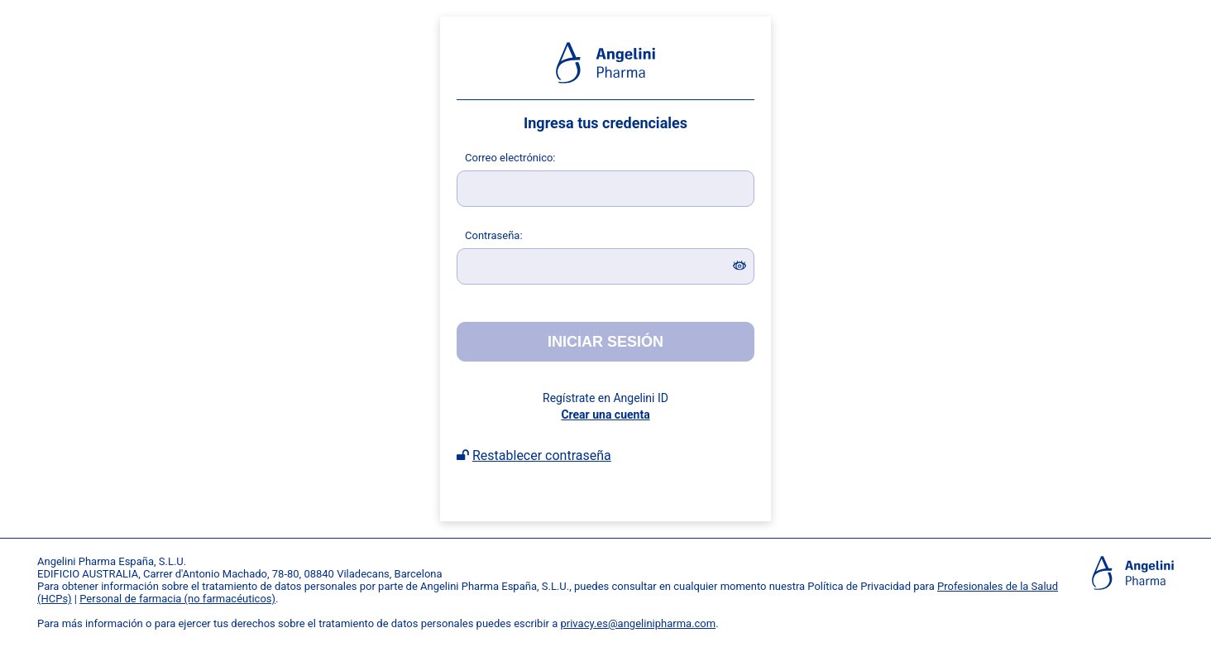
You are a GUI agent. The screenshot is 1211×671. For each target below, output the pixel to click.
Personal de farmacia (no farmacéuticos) (177, 598)
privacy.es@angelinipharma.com (638, 623)
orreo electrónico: (510, 157)
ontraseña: (494, 235)
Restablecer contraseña (541, 455)
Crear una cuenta (605, 414)
